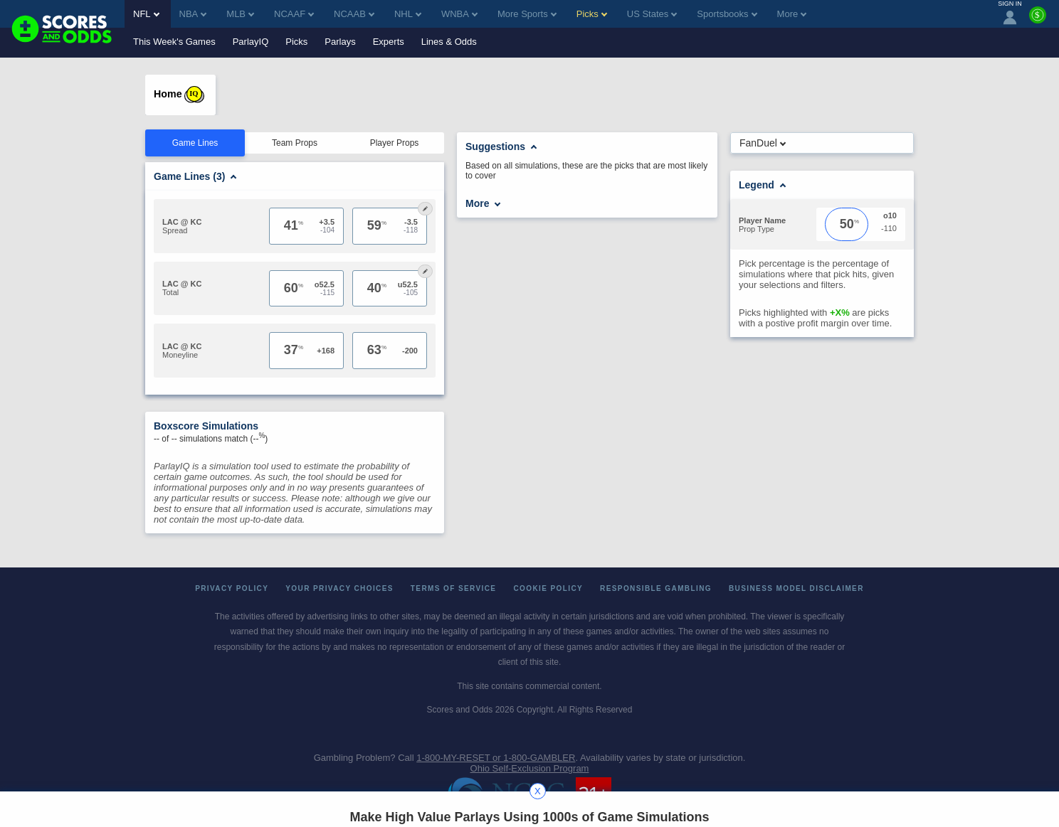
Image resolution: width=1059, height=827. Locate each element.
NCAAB (354, 14)
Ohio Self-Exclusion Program (529, 768)
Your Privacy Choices (339, 588)
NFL (146, 14)
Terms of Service (454, 588)
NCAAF (294, 14)
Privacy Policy (231, 588)
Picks (296, 41)
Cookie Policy (548, 588)
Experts (388, 41)
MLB (240, 14)
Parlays (340, 41)
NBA (193, 14)
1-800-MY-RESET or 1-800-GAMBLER (495, 757)
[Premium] (1037, 20)
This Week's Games (174, 41)
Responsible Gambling (656, 588)
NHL (407, 14)
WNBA (459, 14)
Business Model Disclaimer (796, 588)
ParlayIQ (251, 41)
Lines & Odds (449, 41)
